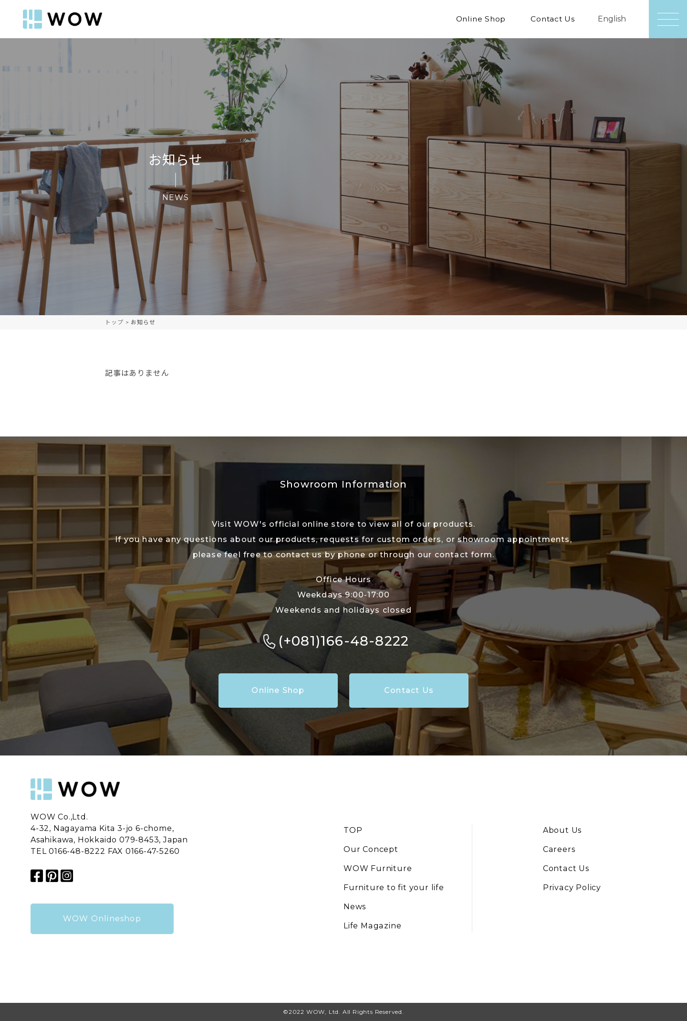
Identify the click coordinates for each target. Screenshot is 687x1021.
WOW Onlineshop (102, 918)
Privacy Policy (572, 888)
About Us (562, 830)
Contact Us (552, 18)
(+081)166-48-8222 (343, 641)
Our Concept (371, 849)
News (355, 907)
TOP (353, 830)
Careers (559, 849)
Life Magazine (372, 926)
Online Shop (478, 18)
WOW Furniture (378, 868)
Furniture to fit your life (394, 888)
